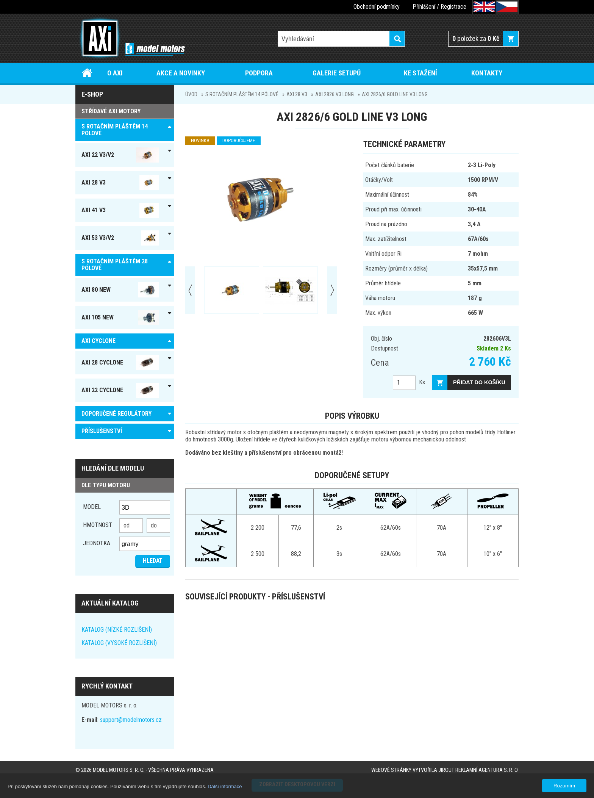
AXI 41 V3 (120, 210)
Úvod (87, 73)
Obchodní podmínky (376, 6)
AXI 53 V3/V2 (120, 238)
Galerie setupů (337, 73)
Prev (190, 290)
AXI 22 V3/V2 (120, 155)
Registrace (453, 6)
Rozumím (564, 786)
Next (332, 290)
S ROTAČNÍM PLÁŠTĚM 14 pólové (241, 94)
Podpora (259, 73)
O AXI (115, 73)
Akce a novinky (180, 73)
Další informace (225, 786)
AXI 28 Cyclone (120, 362)
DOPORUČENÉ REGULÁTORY (116, 413)
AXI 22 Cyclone (120, 390)
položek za (475, 38)
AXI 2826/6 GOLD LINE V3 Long (395, 94)
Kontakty (486, 73)
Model (92, 506)
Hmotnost (97, 525)
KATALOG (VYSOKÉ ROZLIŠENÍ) (119, 642)
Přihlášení (424, 6)
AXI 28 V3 (296, 94)
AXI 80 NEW (120, 289)
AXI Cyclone (98, 340)
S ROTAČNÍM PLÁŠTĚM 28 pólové (114, 265)
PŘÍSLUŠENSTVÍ (101, 431)
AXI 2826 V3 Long (334, 94)
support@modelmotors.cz (131, 719)
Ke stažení (420, 73)
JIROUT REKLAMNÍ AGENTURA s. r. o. (478, 770)
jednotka (96, 543)
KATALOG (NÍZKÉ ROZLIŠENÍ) (116, 629)
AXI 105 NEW (120, 317)
